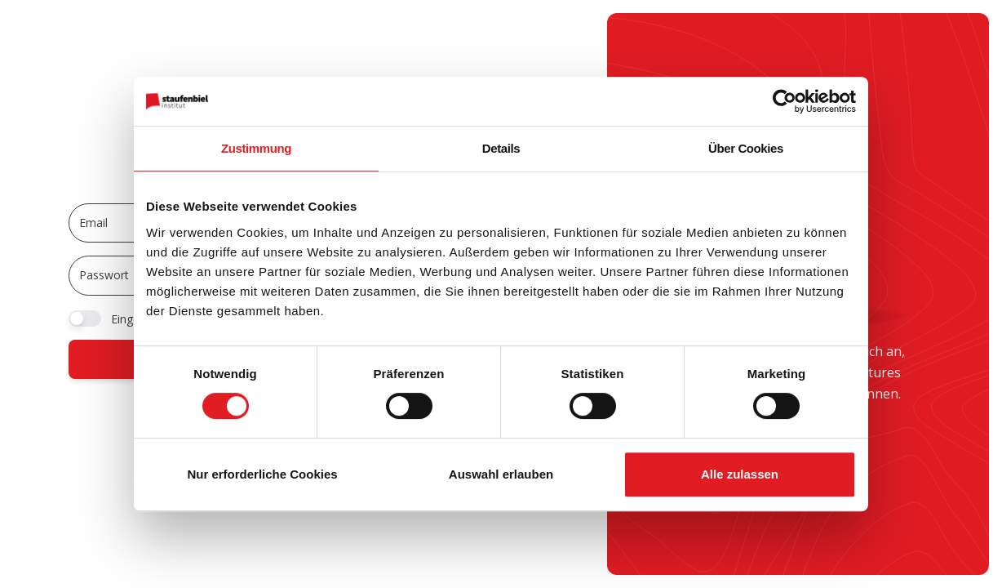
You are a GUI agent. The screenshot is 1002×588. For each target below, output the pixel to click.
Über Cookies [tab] (745, 148)
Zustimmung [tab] (256, 148)
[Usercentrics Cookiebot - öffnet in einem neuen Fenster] (784, 101)
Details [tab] (501, 148)
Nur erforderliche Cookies (262, 474)
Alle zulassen (739, 474)
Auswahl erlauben (501, 474)
